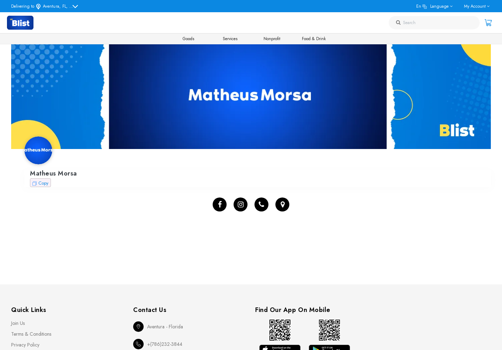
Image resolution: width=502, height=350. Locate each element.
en (432, 6)
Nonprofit (272, 39)
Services (230, 39)
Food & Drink (314, 39)
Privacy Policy (25, 344)
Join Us (18, 323)
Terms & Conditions (31, 333)
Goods (188, 39)
